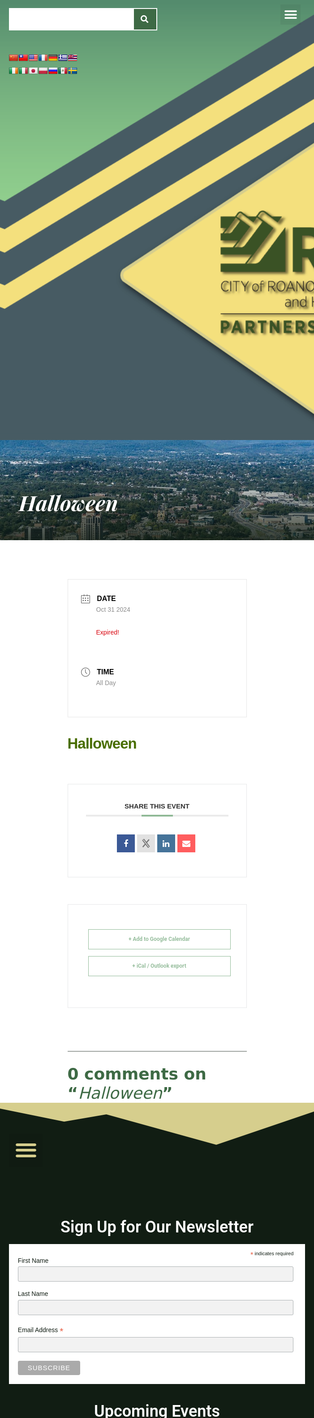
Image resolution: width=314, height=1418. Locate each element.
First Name (33, 1260)
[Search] (145, 19)
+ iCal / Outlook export (159, 966)
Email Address (41, 1331)
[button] (290, 14)
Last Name (33, 1293)
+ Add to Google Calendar (159, 939)
